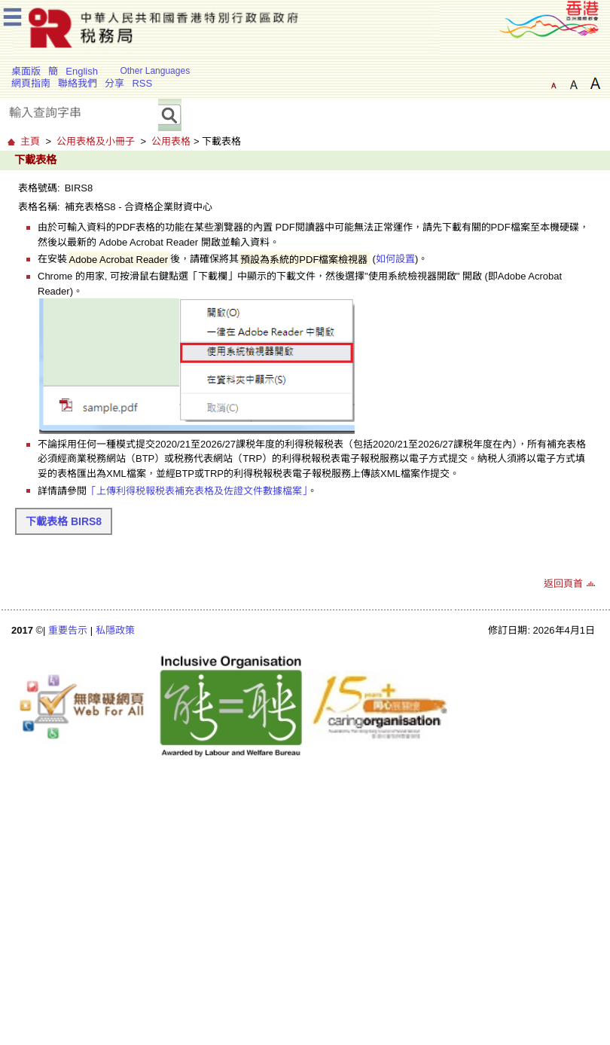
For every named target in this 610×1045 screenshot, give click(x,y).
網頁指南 (30, 83)
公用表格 (171, 141)
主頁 (30, 141)
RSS (142, 83)
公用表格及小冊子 (95, 141)
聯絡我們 (77, 83)
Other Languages (155, 71)
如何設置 (395, 258)
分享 (114, 83)
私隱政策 (115, 630)
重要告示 (67, 630)
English (82, 71)
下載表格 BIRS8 (64, 521)
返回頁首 (563, 583)
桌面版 (26, 71)
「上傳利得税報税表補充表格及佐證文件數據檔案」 (197, 491)
